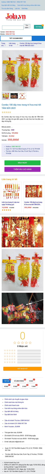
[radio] (15, 343)
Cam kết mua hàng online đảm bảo (28, 5)
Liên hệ (17, 8)
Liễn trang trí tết (12, 44)
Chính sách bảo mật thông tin (14, 402)
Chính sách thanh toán (12, 405)
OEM (12, 130)
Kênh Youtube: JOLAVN (12, 426)
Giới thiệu (25, 8)
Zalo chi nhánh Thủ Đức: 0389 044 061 (17, 420)
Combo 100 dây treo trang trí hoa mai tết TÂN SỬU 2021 (30, 44)
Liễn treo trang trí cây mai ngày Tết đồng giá (10, 203)
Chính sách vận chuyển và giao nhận (16, 399)
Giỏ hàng (39, 27)
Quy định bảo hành (11, 414)
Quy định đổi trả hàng (8, 5)
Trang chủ (3, 45)
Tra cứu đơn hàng (7, 8)
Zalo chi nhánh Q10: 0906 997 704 (16, 423)
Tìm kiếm (26, 26)
